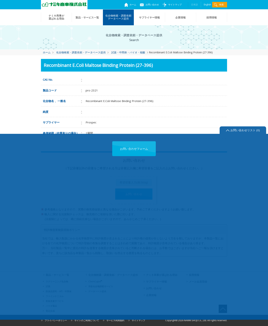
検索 (219, 4)
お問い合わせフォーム (134, 149)
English (207, 4)
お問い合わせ (149, 4)
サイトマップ (172, 4)
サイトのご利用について (86, 320)
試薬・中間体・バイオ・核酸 (128, 52)
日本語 (194, 4)
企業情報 (180, 17)
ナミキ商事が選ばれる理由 (56, 17)
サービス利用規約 (115, 320)
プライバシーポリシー (56, 320)
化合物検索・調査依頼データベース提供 (118, 17)
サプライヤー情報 (149, 17)
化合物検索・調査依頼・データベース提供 (81, 52)
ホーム (130, 4)
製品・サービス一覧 (87, 17)
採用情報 (211, 17)
